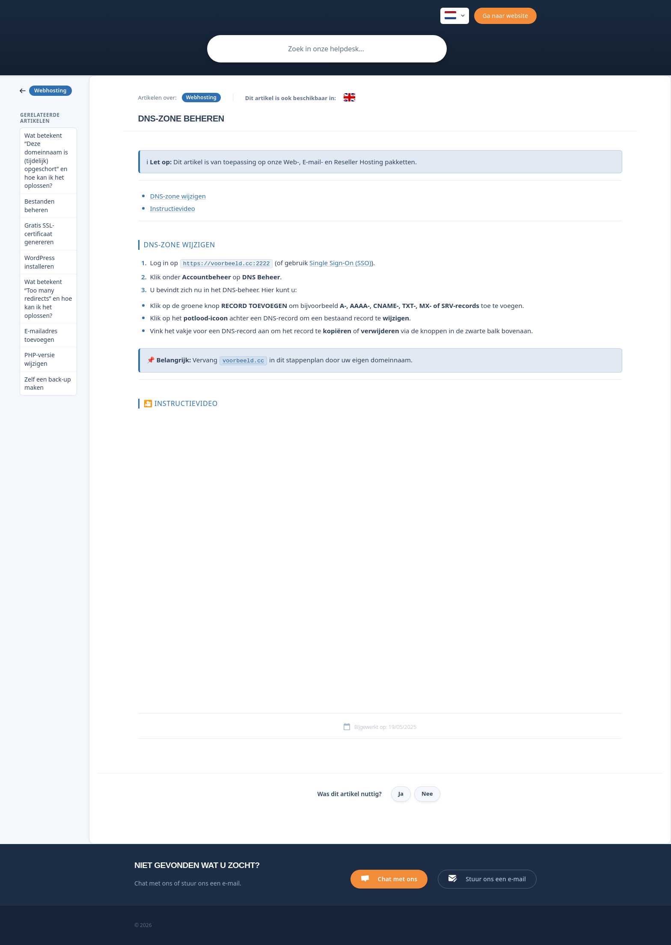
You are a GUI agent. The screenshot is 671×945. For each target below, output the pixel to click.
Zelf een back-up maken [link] (47, 383)
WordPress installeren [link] (39, 262)
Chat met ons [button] (398, 879)
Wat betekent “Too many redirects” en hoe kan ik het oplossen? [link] (48, 298)
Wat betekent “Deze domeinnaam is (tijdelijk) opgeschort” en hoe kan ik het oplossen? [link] (46, 160)
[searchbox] (327, 49)
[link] (48, 91)
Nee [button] (427, 793)
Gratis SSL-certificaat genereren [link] (39, 233)
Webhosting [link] (201, 97)
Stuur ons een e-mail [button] (496, 879)
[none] (454, 16)
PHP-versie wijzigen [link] (39, 359)
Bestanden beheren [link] (39, 205)
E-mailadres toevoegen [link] (40, 335)
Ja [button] (401, 793)
